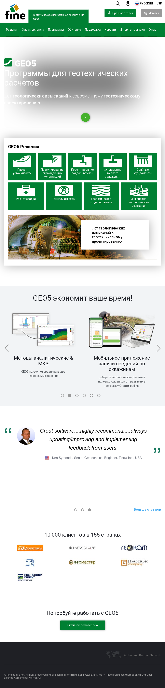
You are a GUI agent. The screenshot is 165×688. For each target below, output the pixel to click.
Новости (110, 29)
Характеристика (33, 29)
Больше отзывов (147, 509)
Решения (12, 29)
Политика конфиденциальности (85, 674)
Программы (56, 29)
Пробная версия (120, 13)
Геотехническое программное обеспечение (58, 17)
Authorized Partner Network (142, 655)
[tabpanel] (43, 343)
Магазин (151, 13)
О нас (152, 29)
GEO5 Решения (23, 146)
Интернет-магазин (132, 29)
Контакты (35, 677)
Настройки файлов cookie (123, 674)
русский (146, 3)
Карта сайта (56, 674)
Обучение (74, 29)
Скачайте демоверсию (82, 625)
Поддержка (93, 29)
